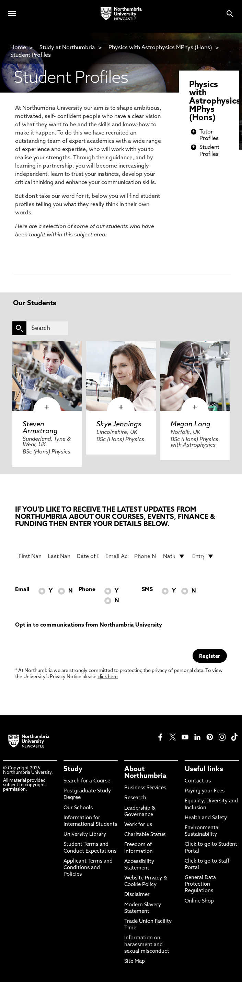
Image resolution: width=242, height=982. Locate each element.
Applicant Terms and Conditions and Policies (88, 868)
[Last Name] (58, 556)
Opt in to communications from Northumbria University (88, 625)
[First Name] (29, 556)
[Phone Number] (145, 556)
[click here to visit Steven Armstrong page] (47, 376)
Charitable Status (144, 834)
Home (18, 48)
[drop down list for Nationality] (174, 556)
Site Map (134, 961)
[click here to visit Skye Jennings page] (121, 376)
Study (73, 769)
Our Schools (78, 808)
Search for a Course (87, 781)
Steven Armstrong (40, 428)
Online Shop (199, 901)
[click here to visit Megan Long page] (195, 376)
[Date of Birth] (87, 556)
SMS (147, 590)
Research (135, 798)
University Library (85, 834)
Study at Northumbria (67, 48)
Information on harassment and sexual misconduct (146, 945)
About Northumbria (145, 773)
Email (22, 590)
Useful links (204, 769)
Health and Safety (206, 818)
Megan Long (190, 424)
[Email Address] (116, 556)
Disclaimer (137, 894)
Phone (87, 590)
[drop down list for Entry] (203, 556)
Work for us (138, 825)
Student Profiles (30, 55)
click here (107, 677)
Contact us (198, 781)
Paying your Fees (204, 791)
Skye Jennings (118, 424)
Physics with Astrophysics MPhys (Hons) (160, 48)
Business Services (145, 788)
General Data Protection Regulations (200, 884)
